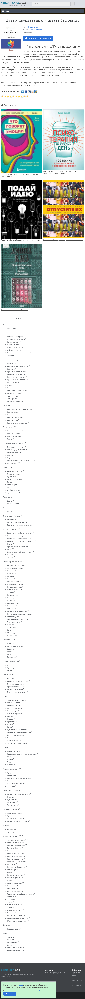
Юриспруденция (13, 633)
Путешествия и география (16, 692)
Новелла (10, 716)
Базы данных (12, 520)
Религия (10, 781)
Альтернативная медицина (16, 565)
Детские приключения (15, 417)
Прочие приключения (15, 689)
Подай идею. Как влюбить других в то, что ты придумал (20, 240)
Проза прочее (12, 722)
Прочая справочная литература (18, 794)
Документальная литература (13, 443)
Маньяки (10, 385)
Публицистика (12, 463)
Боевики (10, 364)
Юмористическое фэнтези (16, 921)
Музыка (10, 759)
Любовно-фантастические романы (19, 538)
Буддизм (10, 773)
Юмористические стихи (15, 950)
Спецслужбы (11, 329)
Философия (11, 627)
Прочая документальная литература (20, 460)
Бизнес (9, 644)
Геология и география (15, 584)
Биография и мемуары (15, 646)
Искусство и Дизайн (14, 452)
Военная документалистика (17, 450)
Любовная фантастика (15, 875)
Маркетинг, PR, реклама (15, 347)
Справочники (12, 802)
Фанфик (10, 765)
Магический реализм (14, 714)
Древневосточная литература (17, 816)
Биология (10, 571)
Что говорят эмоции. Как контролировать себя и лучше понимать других (20, 175)
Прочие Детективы (14, 393)
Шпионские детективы (15, 401)
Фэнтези (10, 913)
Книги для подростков (15, 436)
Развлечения (11, 482)
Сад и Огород (12, 485)
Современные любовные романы (19, 552)
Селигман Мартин (35, 29)
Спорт (9, 487)
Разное (9, 512)
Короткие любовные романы (17, 536)
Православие (12, 775)
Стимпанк (10, 897)
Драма (9, 501)
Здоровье (10, 649)
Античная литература (14, 813)
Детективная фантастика (16, 853)
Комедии (10, 940)
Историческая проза (14, 705)
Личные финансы (13, 342)
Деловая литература (10, 333)
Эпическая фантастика (15, 915)
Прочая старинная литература (18, 821)
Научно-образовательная (12, 562)
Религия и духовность (10, 769)
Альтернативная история (16, 840)
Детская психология (14, 590)
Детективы (11, 369)
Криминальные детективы (16, 380)
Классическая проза (14, 708)
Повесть (10, 719)
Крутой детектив (13, 382)
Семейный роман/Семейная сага (19, 732)
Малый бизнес (12, 345)
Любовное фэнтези (14, 878)
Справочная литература (11, 790)
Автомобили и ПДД (14, 829)
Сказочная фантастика (15, 891)
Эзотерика (11, 786)
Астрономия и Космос (15, 568)
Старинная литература (11, 809)
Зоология (10, 592)
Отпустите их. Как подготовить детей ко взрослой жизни (63, 240)
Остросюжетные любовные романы (20, 541)
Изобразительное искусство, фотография (22, 754)
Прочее (5, 747)
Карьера (10, 654)
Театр (9, 762)
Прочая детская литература (17, 423)
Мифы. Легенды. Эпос (15, 819)
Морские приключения (15, 684)
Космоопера (11, 870)
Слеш (9, 549)
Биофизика (11, 574)
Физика (10, 625)
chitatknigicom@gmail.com (56, 973)
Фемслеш (10, 555)
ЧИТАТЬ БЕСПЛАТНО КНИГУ (39, 38)
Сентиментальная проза (15, 735)
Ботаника (10, 579)
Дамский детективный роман (17, 366)
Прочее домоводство (14, 479)
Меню (6, 11)
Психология (33, 27)
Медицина (11, 600)
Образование (7, 640)
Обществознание (13, 603)
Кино (9, 757)
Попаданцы (11, 886)
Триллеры (10, 399)
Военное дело (8, 325)
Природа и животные (14, 687)
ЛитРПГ (9, 872)
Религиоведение (13, 617)
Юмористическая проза (15, 948)
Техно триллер (12, 396)
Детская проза (12, 412)
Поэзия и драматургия (11, 661)
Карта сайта (75, 973)
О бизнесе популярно (15, 350)
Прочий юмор (12, 942)
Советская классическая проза (18, 738)
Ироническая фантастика (16, 856)
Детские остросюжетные (16, 415)
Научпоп (10, 458)
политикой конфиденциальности (38, 990)
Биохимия (10, 576)
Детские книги (8, 427)
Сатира (9, 945)
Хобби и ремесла (13, 490)
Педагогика (11, 606)
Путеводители (12, 797)
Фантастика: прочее (14, 910)
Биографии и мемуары (15, 447)
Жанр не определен (10, 508)
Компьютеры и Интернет (12, 516)
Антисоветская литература (16, 700)
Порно (9, 544)
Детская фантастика (14, 431)
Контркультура (12, 711)
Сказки (9, 439)
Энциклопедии (12, 805)
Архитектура (11, 832)
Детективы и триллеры (11, 360)
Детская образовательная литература (20, 409)
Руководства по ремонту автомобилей (76, 982)
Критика (10, 455)
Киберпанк (11, 864)
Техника (6, 825)
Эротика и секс (12, 493)
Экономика (11, 356)
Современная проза (14, 740)
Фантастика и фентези (11, 836)
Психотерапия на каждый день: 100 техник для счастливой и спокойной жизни (59, 172)
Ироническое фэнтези (15, 859)
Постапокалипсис (13, 888)
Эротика (10, 557)
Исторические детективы (16, 374)
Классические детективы (16, 377)
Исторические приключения (17, 681)
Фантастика (11, 907)
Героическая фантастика (16, 845)
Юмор (5, 933)
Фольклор (6, 925)
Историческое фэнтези (15, 862)
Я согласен (11, 994)
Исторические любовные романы (19, 533)
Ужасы (9, 902)
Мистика (10, 880)
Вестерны (10, 678)
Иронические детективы (16, 372)
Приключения (8, 675)
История (10, 652)
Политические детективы (16, 388)
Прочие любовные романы (17, 547)
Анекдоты (10, 937)
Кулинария (11, 477)
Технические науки (14, 622)
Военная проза (12, 703)
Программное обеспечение (17, 522)
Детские (6, 406)
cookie (20, 985)
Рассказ (10, 724)
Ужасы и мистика (13, 905)
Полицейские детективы (16, 390)
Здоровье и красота (14, 474)
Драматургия (7, 497)
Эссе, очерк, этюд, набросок (17, 743)
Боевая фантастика (14, 843)
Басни (9, 665)
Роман (9, 727)
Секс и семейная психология (17, 619)
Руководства (11, 800)
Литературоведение (14, 598)
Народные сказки (13, 929)
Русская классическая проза (17, 730)
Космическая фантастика (16, 867)
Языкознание (12, 635)
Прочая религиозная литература (19, 778)
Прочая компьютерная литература (19, 525)
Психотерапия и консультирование (19, 614)
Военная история (13, 582)
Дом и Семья (7, 467)
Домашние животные (15, 471)
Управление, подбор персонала (18, 353)
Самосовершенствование (16, 783)
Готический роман (13, 851)
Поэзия (9, 670)
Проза (5, 696)
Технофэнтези (12, 899)
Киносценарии (12, 504)
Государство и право (14, 587)
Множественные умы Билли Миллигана (14, 310)
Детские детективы (14, 434)
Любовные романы (9, 529)
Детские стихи (12, 420)
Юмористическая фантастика (17, 918)
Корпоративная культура (16, 339)
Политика (10, 609)
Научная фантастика (14, 883)
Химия (9, 630)
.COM (13, 2)
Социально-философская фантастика (20, 894)
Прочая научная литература (17, 611)
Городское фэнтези (14, 848)
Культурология (12, 595)
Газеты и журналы (13, 751)
